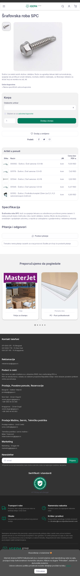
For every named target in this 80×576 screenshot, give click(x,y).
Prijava (72, 460)
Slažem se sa (20, 114)
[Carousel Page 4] (42, 325)
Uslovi (68, 566)
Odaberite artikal (11, 103)
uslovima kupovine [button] (25, 114)
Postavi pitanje (40, 236)
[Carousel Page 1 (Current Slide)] (35, 325)
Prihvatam (40, 571)
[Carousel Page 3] (40, 325)
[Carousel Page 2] (37, 325)
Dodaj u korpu (46, 121)
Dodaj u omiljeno (40, 133)
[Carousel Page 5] (45, 325)
